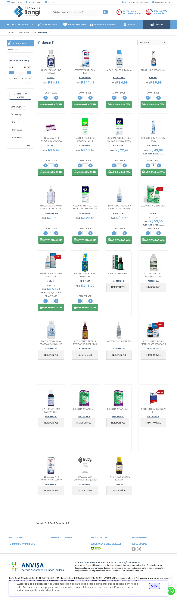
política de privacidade (45, 590)
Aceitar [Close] (154, 586)
